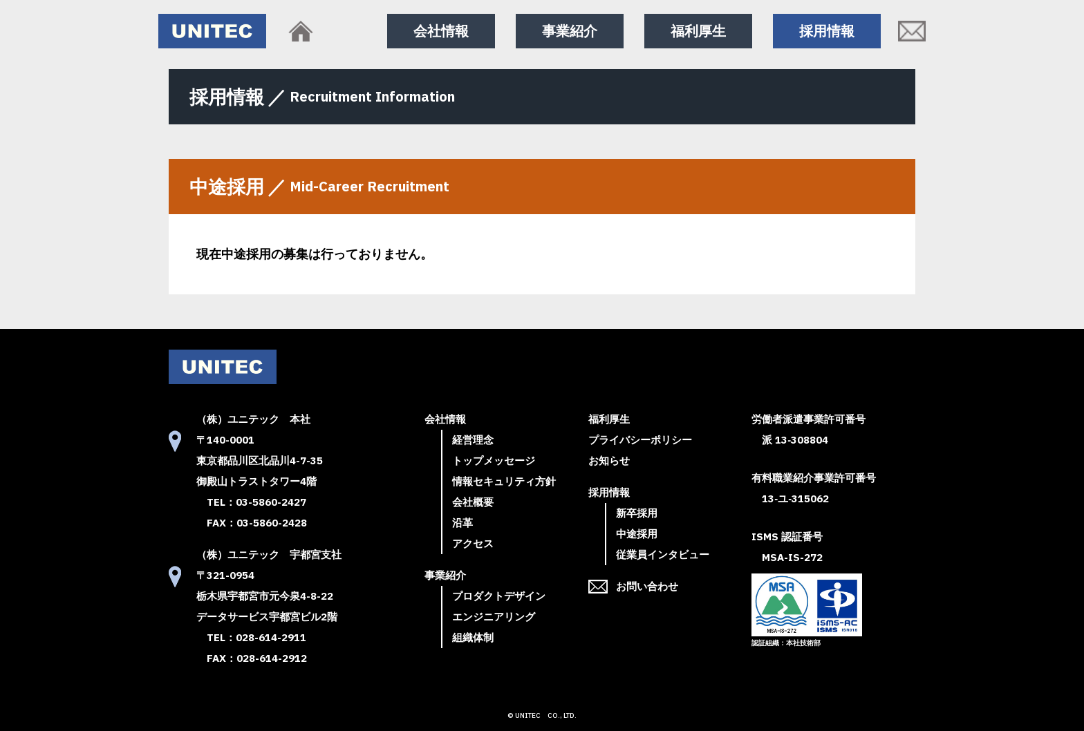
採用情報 (826, 30)
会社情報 (441, 30)
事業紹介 (569, 30)
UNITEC (528, 715)
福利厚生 (698, 30)
